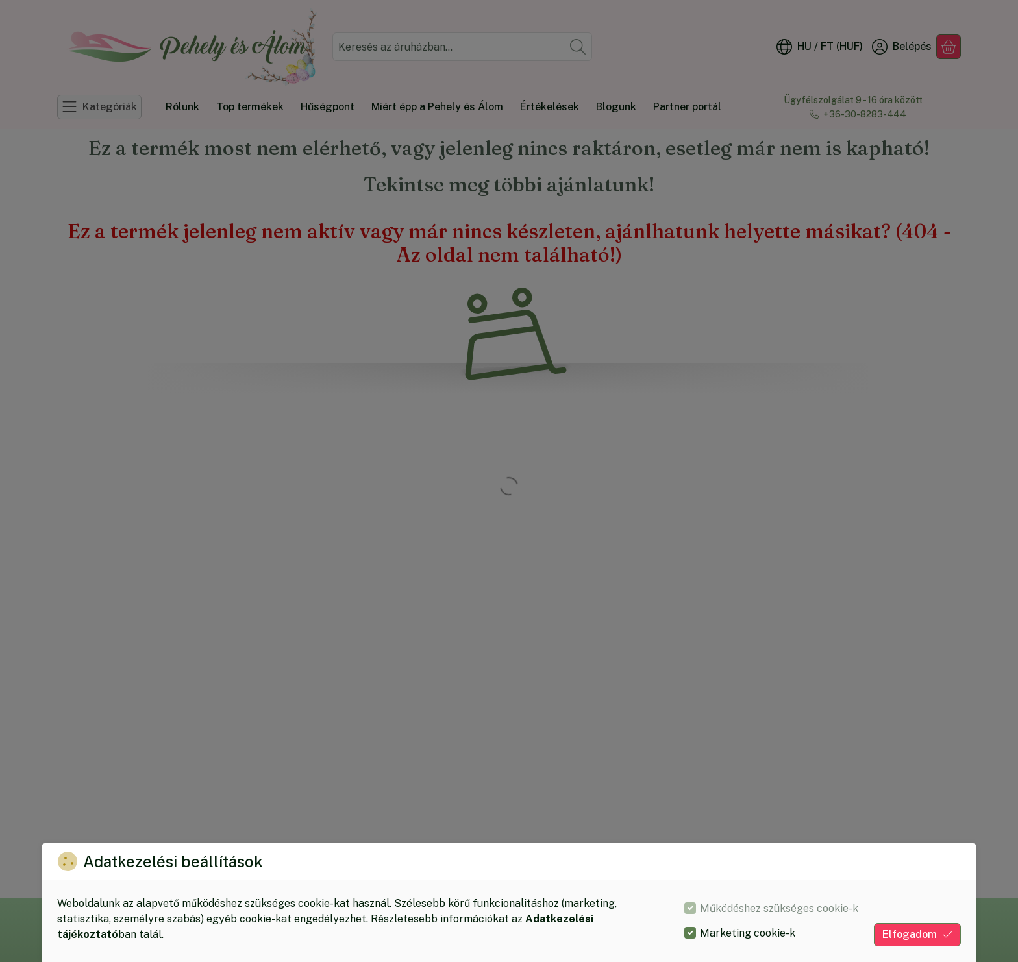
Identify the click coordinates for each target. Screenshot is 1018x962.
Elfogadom (917, 934)
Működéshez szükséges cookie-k (779, 908)
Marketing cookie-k (747, 933)
